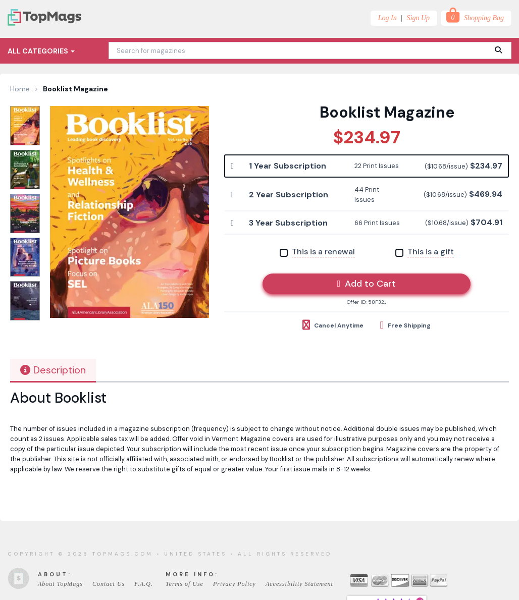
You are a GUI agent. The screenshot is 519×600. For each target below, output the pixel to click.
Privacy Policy (234, 583)
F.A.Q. (143, 583)
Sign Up (418, 18)
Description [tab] (53, 369)
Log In (387, 18)
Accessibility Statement (299, 583)
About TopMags (60, 583)
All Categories (41, 51)
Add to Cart (366, 284)
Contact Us (108, 583)
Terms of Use (184, 583)
